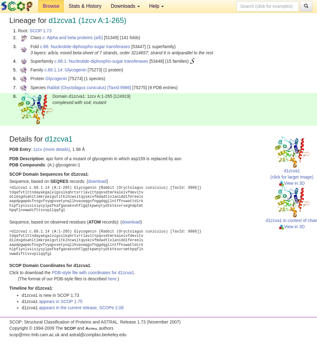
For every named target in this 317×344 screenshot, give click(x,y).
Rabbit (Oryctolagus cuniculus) (76, 87)
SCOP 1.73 (40, 30)
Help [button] (156, 6)
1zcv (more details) (51, 149)
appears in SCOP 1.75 (61, 301)
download (97, 181)
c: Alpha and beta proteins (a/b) (72, 37)
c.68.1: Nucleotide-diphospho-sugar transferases (101, 61)
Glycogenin (56, 78)
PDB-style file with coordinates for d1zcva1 (93, 272)
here (112, 278)
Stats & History (85, 6)
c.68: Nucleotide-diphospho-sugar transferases (85, 46)
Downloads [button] (125, 6)
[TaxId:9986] (119, 87)
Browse (51, 6)
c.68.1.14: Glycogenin (65, 69)
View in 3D (292, 183)
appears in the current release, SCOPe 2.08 (81, 307)
